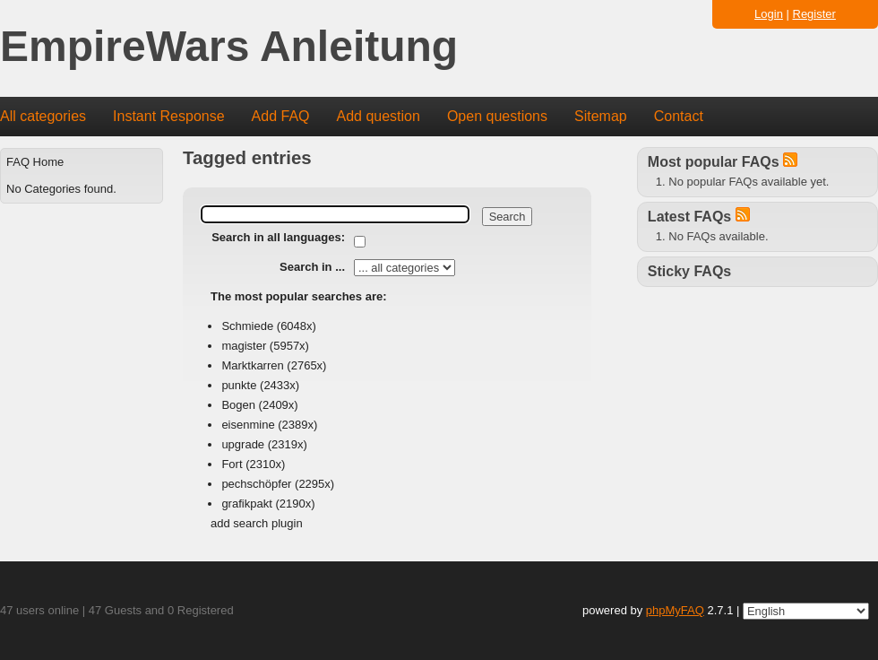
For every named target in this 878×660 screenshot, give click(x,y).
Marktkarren (252, 365)
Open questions (497, 116)
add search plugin (257, 523)
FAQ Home (35, 162)
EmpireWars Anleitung (229, 47)
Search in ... (312, 267)
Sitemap (600, 116)
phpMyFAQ (675, 610)
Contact (678, 116)
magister (243, 345)
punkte (238, 385)
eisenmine (247, 424)
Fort (231, 464)
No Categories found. (61, 188)
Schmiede (247, 326)
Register (814, 14)
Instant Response (169, 116)
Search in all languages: (278, 237)
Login (768, 14)
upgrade (242, 444)
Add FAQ (281, 116)
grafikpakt (246, 503)
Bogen (238, 405)
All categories (43, 116)
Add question (378, 116)
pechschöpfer (256, 484)
